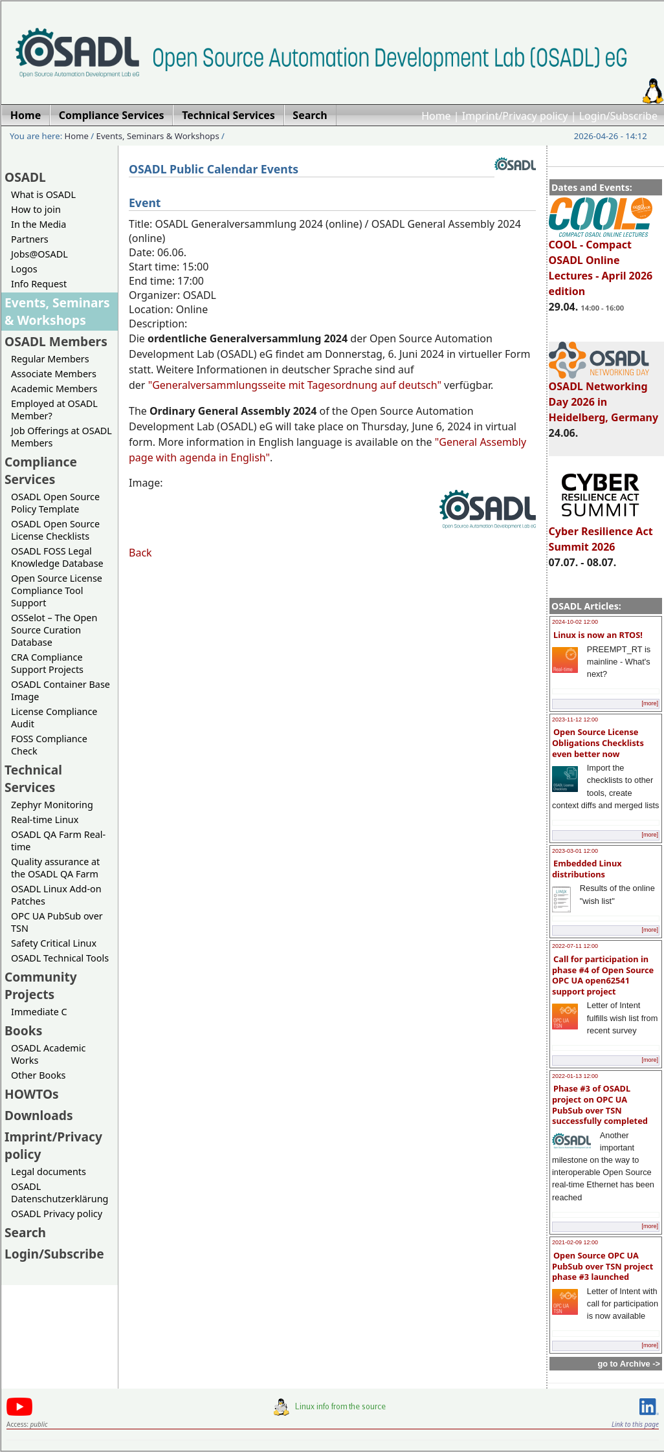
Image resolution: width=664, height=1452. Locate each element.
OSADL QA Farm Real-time (58, 840)
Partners (30, 239)
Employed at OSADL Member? (54, 409)
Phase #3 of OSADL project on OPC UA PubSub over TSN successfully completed (600, 1105)
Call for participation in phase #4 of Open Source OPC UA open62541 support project (603, 975)
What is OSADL (43, 194)
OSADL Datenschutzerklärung (59, 1192)
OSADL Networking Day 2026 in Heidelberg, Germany (604, 396)
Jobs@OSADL (39, 254)
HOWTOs (32, 1094)
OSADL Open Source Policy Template (55, 502)
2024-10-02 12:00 (575, 622)
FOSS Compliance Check (49, 744)
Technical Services (33, 778)
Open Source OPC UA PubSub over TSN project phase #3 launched (602, 1265)
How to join (36, 209)
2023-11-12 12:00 (575, 719)
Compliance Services (41, 470)
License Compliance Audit (54, 717)
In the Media (38, 224)
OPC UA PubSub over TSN (57, 922)
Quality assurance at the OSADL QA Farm (55, 867)
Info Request (39, 284)
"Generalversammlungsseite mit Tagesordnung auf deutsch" (294, 385)
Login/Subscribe (618, 116)
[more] (649, 703)
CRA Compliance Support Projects (47, 663)
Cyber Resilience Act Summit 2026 (601, 533)
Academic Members (54, 388)
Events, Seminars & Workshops (157, 136)
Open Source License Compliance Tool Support (56, 590)
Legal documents (48, 1171)
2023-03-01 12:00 (575, 851)
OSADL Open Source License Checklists (55, 530)
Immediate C (39, 1012)
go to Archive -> (628, 1364)
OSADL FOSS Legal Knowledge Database (57, 557)
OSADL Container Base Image (60, 690)
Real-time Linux (44, 819)
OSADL (25, 177)
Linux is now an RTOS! (598, 635)
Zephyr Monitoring (52, 804)
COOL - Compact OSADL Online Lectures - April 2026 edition (601, 262)
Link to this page (635, 1424)
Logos (24, 269)
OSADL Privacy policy (56, 1213)
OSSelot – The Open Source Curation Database (54, 629)
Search (25, 1232)
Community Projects (41, 985)
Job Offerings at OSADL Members (61, 436)
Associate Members (53, 374)
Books (23, 1030)
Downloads (39, 1115)
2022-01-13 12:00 (575, 1076)
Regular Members (50, 359)
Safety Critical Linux (53, 943)
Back (140, 552)
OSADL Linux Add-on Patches (56, 895)
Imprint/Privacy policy (515, 116)
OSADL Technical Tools (60, 958)
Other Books (38, 1075)
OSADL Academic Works (48, 1054)
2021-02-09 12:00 (575, 1242)
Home (436, 116)
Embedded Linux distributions (587, 868)
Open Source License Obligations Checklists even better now (598, 742)
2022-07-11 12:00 (575, 946)
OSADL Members (56, 341)
